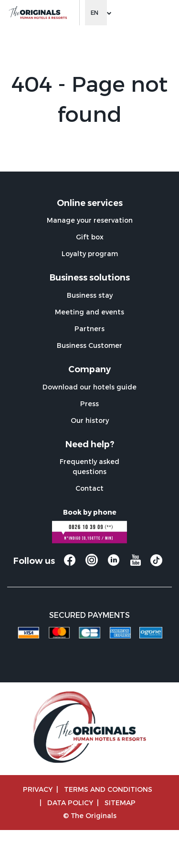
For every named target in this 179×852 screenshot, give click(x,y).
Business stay (90, 295)
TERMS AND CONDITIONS (108, 789)
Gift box (90, 237)
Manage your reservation (90, 220)
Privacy (38, 789)
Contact (89, 488)
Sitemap (120, 802)
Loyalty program (90, 253)
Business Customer (89, 345)
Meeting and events (89, 312)
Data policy (70, 802)
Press (89, 403)
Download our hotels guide (89, 387)
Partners (89, 328)
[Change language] (96, 12)
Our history (90, 420)
